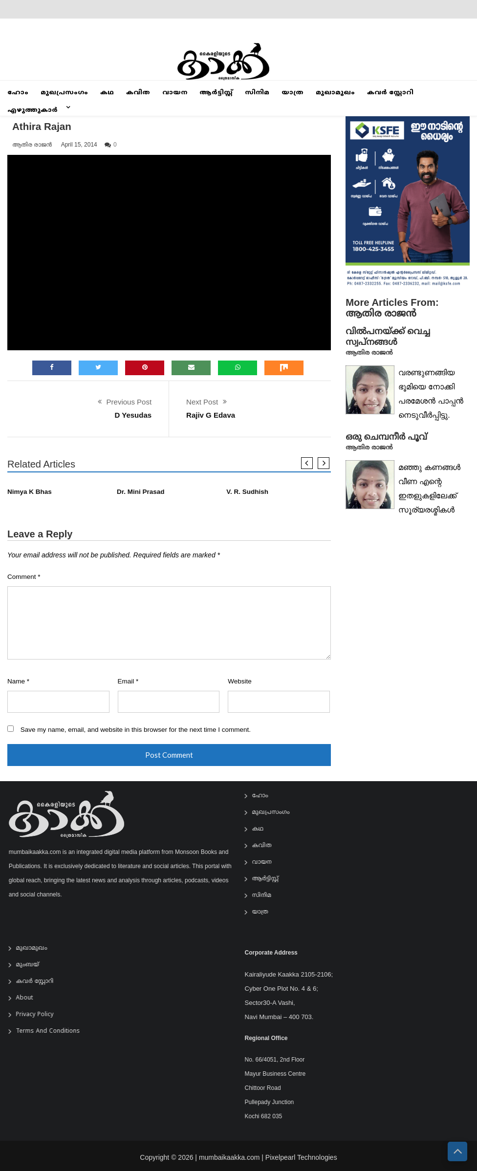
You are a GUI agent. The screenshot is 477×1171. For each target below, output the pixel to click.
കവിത (138, 93)
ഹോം (17, 93)
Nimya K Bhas (29, 491)
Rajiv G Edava (210, 415)
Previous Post (129, 402)
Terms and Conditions (52, 1031)
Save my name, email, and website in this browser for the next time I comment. (136, 729)
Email (128, 681)
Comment (24, 576)
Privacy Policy (38, 1015)
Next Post (202, 402)
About (28, 998)
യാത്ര (293, 93)
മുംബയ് (31, 965)
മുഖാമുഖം (335, 93)
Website (240, 681)
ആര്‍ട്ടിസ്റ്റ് (216, 93)
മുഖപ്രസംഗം (64, 93)
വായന (174, 93)
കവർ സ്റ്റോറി (390, 93)
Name (18, 681)
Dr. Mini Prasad (141, 491)
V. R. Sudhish (247, 491)
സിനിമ (257, 93)
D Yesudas (133, 415)
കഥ (107, 93)
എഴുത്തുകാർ (32, 110)
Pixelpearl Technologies (301, 1161)
